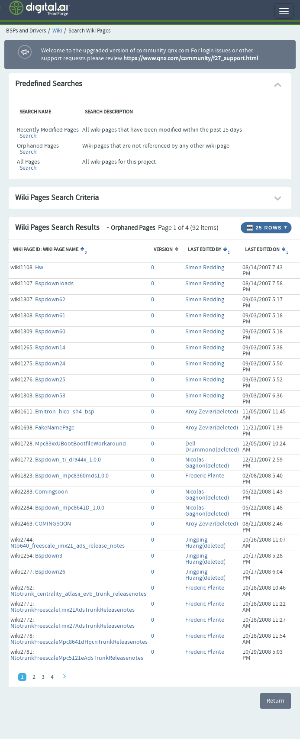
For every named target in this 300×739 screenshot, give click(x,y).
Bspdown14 (50, 348)
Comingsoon (51, 492)
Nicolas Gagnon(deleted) (207, 463)
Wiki (57, 31)
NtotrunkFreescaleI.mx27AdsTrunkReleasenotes (72, 626)
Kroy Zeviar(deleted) (211, 412)
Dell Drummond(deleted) (212, 447)
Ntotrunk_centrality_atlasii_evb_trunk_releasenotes (78, 594)
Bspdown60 (50, 332)
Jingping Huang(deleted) (205, 543)
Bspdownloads (54, 283)
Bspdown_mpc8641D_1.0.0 (69, 508)
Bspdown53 (50, 396)
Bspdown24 (50, 364)
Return (275, 701)
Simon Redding (204, 267)
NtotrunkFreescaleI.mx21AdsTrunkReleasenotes (72, 610)
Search (28, 136)
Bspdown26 (50, 572)
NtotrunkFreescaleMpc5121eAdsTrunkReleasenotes (76, 658)
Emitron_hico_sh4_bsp (64, 412)
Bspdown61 (50, 315)
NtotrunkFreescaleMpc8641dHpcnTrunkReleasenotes (79, 642)
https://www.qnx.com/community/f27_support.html (190, 58)
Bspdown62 (50, 299)
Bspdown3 (48, 556)
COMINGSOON (53, 524)
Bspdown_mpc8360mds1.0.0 (72, 476)
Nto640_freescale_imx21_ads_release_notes (67, 546)
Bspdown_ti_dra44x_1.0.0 (68, 460)
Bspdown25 (50, 380)
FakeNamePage (54, 428)
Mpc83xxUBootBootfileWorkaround (80, 444)
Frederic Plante (204, 476)
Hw (39, 267)
